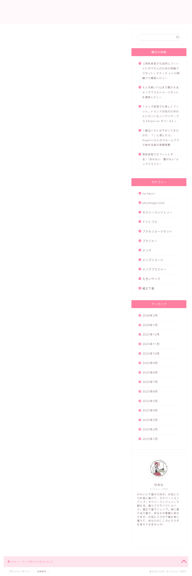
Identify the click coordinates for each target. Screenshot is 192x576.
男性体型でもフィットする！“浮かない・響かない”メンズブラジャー (160, 159)
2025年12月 (151, 334)
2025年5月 (150, 401)
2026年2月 (150, 315)
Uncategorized (26, 200)
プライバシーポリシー (20, 571)
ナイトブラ (23, 210)
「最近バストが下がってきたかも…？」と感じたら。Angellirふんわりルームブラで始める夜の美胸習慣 (160, 138)
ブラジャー (23, 221)
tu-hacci (21, 194)
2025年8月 (150, 372)
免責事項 (41, 571)
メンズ (20, 227)
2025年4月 (150, 410)
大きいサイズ (24, 243)
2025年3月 (150, 420)
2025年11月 (151, 344)
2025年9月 (150, 363)
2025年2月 (150, 429)
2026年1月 (150, 325)
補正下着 (21, 248)
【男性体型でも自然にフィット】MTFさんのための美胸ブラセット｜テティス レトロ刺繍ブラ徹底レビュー (161, 71)
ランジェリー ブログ (96, 12)
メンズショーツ (26, 232)
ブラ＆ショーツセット (31, 216)
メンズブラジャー (27, 237)
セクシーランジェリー (31, 205)
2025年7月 (150, 382)
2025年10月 (151, 354)
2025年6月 (150, 391)
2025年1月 (150, 439)
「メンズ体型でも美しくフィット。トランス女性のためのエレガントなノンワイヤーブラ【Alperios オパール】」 (160, 114)
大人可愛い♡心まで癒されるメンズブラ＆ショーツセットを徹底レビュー (160, 92)
